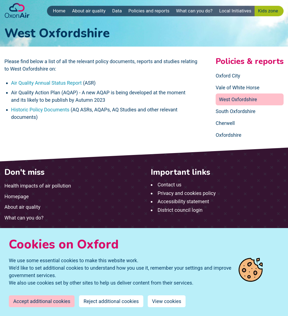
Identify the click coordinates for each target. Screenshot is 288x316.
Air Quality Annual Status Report (46, 83)
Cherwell (225, 123)
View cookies (166, 301)
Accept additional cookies (41, 301)
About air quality (88, 11)
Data (117, 11)
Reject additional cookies (111, 301)
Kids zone (268, 11)
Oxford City (228, 76)
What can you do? (194, 11)
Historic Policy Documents (40, 110)
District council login (180, 210)
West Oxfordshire (238, 99)
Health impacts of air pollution (37, 186)
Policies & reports (250, 61)
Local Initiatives (235, 11)
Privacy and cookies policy (187, 193)
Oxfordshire (228, 135)
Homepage (16, 196)
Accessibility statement (183, 201)
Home (59, 11)
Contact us (170, 185)
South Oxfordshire (235, 111)
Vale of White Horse (237, 87)
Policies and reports (149, 11)
